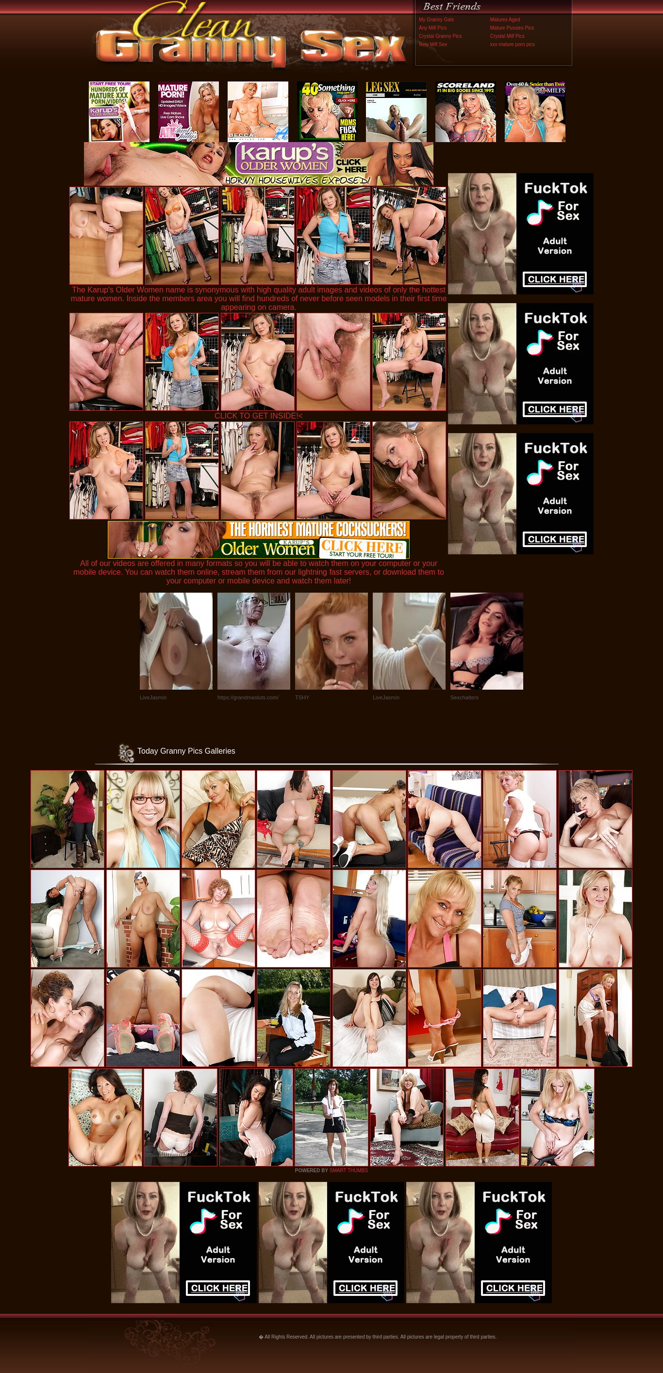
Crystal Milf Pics (507, 36)
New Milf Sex (433, 44)
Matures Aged (505, 19)
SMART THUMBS (349, 1170)
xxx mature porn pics (512, 44)
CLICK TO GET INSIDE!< (259, 416)
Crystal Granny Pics (440, 36)
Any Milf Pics (433, 28)
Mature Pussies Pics (512, 28)
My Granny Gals (436, 19)
